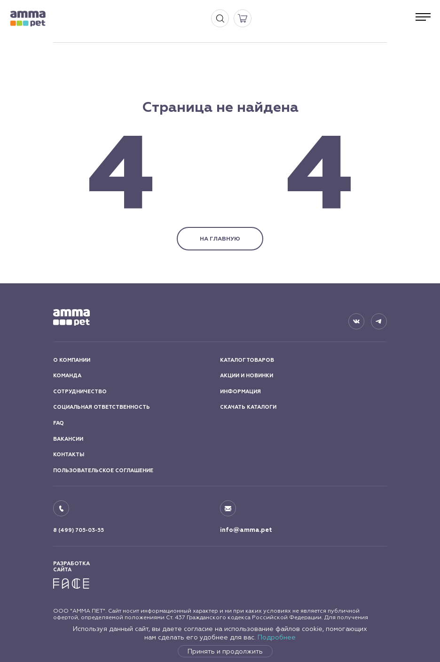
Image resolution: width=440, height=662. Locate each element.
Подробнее (277, 637)
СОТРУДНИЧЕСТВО (80, 392)
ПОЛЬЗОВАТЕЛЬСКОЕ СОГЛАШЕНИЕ (103, 470)
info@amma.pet (246, 530)
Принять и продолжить (225, 651)
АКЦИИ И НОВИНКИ (246, 376)
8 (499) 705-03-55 (78, 530)
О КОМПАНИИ (71, 360)
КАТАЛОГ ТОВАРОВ (247, 360)
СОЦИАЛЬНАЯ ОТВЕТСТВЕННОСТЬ (101, 407)
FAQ (58, 423)
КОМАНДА (67, 376)
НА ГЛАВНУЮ (220, 238)
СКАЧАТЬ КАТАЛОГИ (248, 407)
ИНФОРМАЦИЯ (240, 392)
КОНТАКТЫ (68, 455)
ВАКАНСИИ (68, 439)
